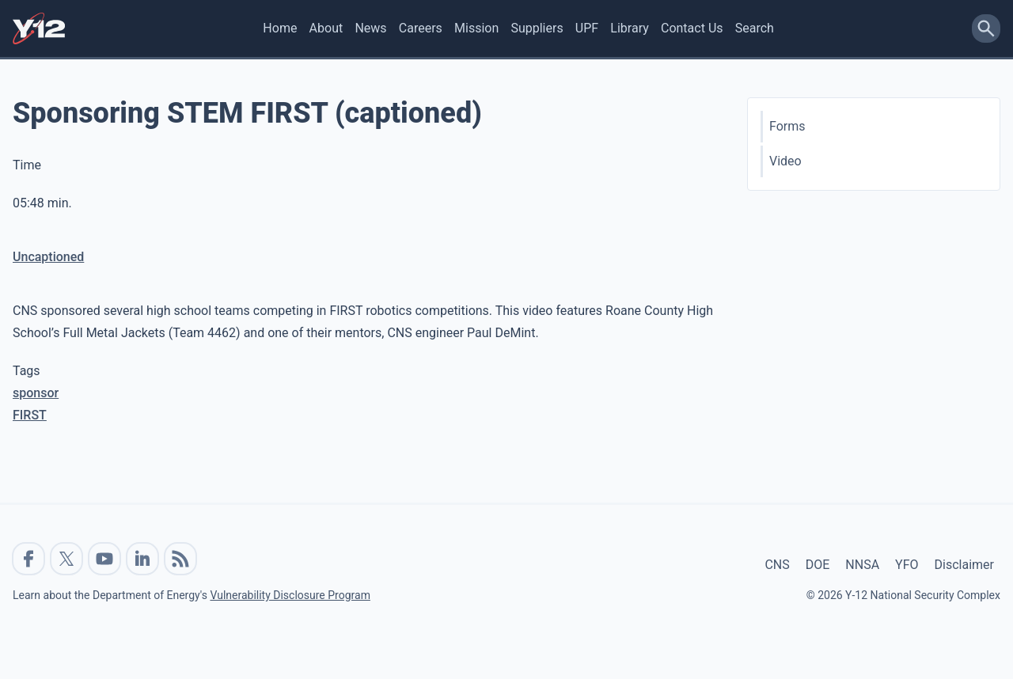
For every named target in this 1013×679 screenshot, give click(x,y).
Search (754, 28)
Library (629, 28)
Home (280, 28)
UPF (586, 28)
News (370, 28)
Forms (787, 126)
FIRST (30, 415)
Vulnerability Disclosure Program (290, 595)
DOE (818, 564)
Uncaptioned (48, 256)
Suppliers (536, 28)
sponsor (36, 392)
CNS (776, 564)
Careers (420, 28)
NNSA (862, 564)
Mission (476, 28)
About (326, 28)
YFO (906, 564)
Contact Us (692, 28)
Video (785, 161)
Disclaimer (964, 564)
